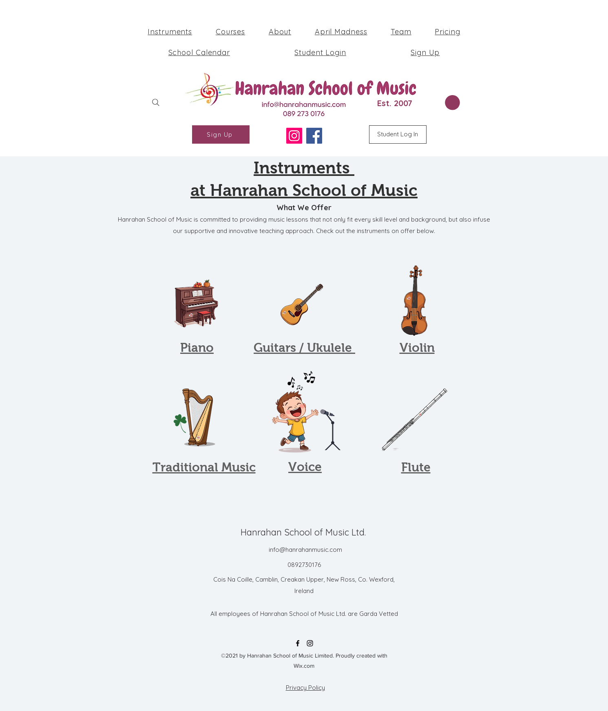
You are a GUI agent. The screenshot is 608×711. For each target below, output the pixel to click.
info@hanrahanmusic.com (305, 549)
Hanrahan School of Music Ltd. (303, 532)
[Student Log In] (398, 134)
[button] (452, 102)
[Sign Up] (221, 134)
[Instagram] (294, 136)
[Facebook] (314, 136)
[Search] (155, 102)
